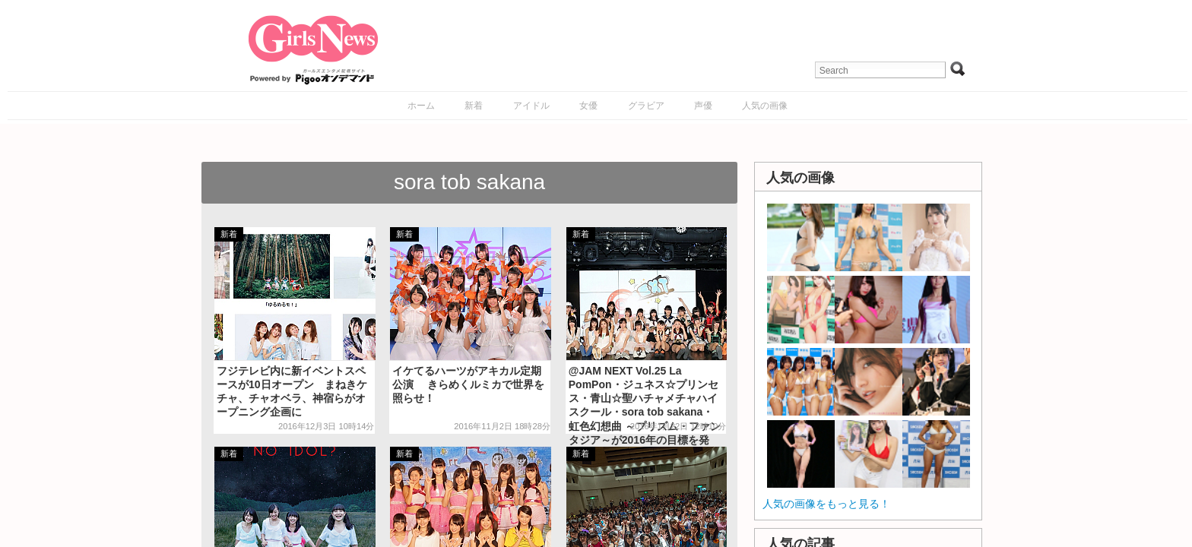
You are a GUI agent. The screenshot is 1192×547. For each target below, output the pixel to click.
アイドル (531, 105)
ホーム (421, 105)
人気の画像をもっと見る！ (826, 504)
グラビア (646, 105)
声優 (703, 105)
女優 (588, 105)
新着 (473, 105)
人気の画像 (765, 105)
